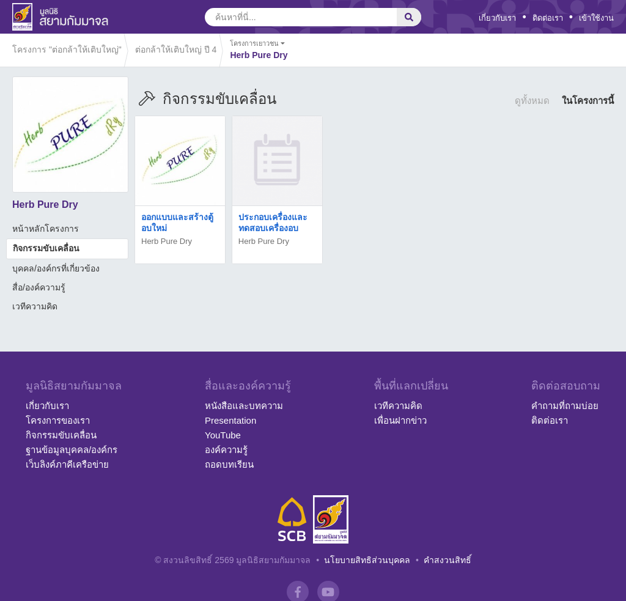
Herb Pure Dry (166, 241)
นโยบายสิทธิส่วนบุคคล (367, 560)
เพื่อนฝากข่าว (400, 420)
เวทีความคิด (34, 306)
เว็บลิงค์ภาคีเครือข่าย (67, 464)
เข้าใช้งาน (596, 18)
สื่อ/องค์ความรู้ (38, 287)
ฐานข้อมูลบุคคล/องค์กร (71, 449)
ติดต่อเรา (547, 18)
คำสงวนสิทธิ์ (447, 560)
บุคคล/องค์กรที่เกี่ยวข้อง (56, 268)
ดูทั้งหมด (532, 100)
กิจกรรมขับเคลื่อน (46, 248)
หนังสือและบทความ (244, 405)
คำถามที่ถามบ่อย (564, 405)
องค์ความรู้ (226, 449)
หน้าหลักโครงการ (45, 229)
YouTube (223, 435)
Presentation (230, 420)
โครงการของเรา (58, 420)
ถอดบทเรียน (229, 464)
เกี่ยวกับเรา (497, 18)
